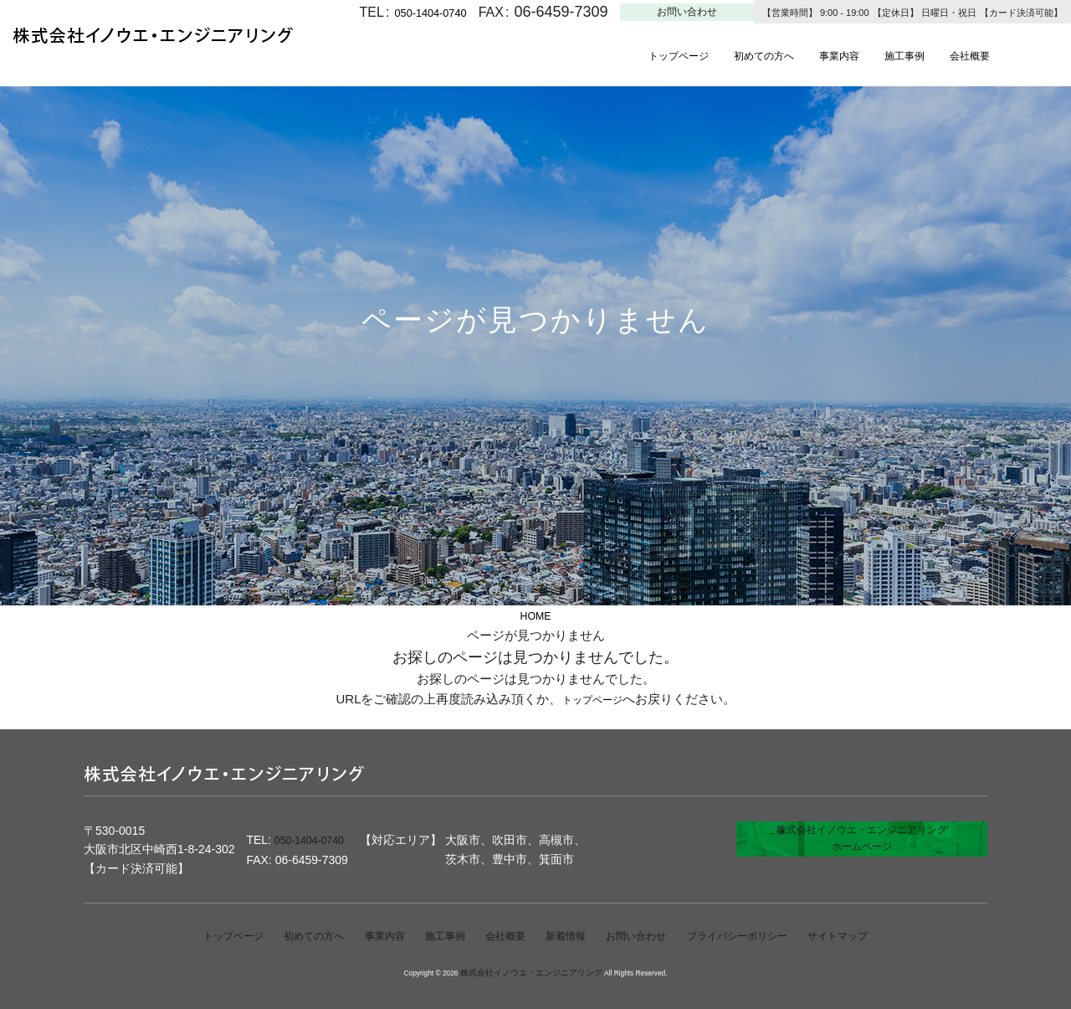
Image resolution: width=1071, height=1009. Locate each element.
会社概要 (1025, 55)
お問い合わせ (687, 12)
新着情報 (567, 936)
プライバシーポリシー (760, 936)
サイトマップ (874, 936)
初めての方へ (786, 55)
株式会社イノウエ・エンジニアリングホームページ (862, 849)
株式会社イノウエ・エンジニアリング (531, 973)
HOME (536, 615)
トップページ (686, 55)
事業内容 (874, 55)
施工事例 (950, 55)
